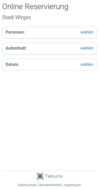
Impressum (72, 185)
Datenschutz (27, 185)
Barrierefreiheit (50, 185)
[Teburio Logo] (49, 175)
